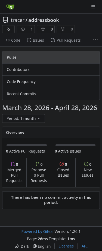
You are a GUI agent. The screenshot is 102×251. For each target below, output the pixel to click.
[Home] (10, 7)
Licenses (66, 246)
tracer (17, 20)
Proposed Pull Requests (39, 172)
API (85, 246)
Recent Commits (21, 93)
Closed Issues (63, 170)
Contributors (18, 69)
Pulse (11, 57)
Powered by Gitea (36, 231)
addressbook (43, 20)
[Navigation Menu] (93, 6)
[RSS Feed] (8, 29)
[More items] (95, 40)
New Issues (87, 170)
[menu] (23, 118)
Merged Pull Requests (14, 172)
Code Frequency (21, 81)
